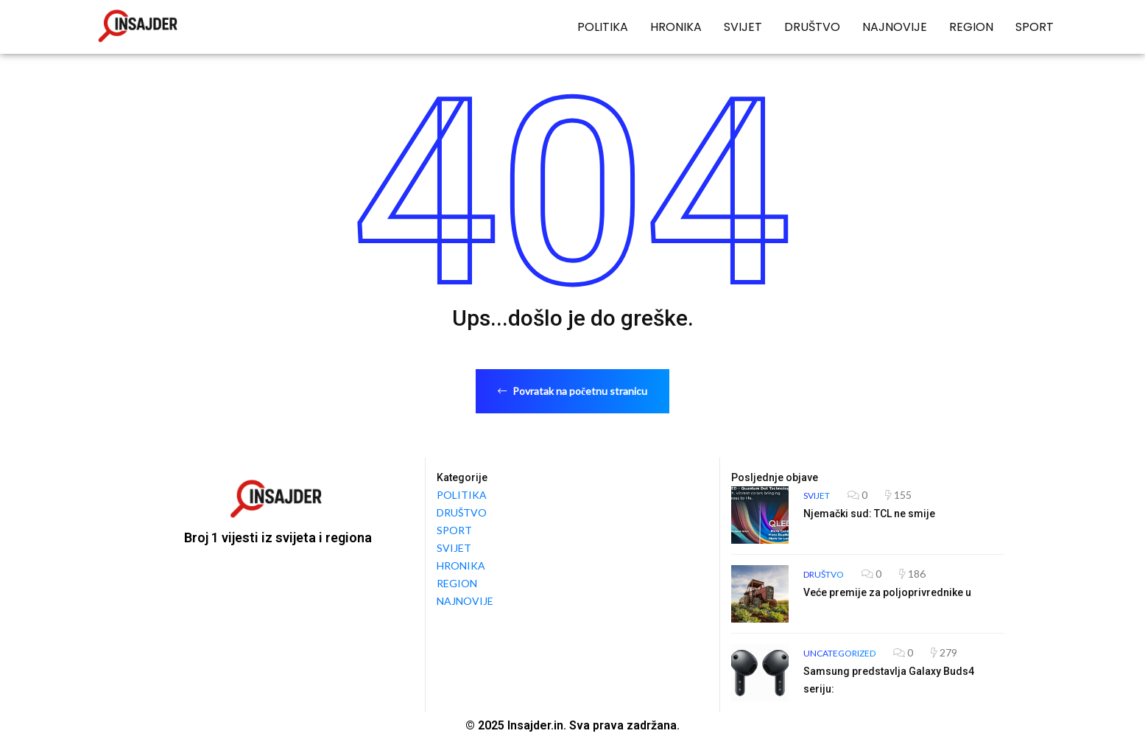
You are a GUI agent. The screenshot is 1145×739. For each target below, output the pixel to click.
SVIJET (743, 26)
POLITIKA (602, 26)
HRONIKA (676, 26)
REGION (971, 26)
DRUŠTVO (812, 26)
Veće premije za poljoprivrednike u (887, 592)
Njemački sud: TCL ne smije (869, 513)
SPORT (1034, 26)
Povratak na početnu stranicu (572, 391)
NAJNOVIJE (894, 26)
